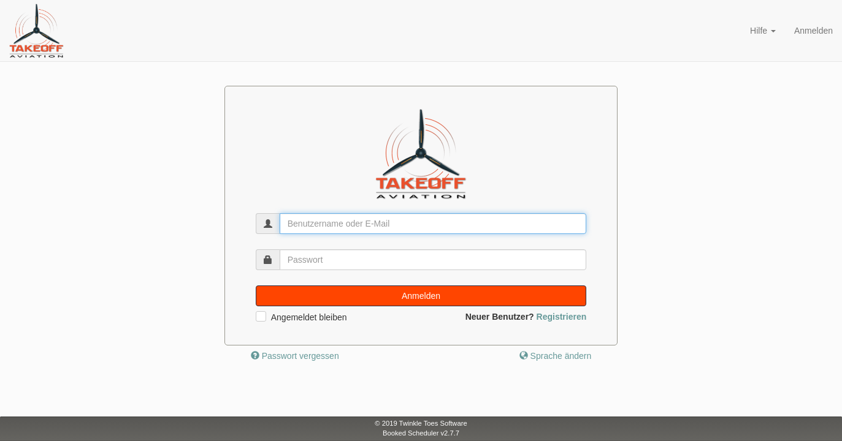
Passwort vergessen (295, 356)
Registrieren (562, 317)
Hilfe (763, 31)
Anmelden (813, 31)
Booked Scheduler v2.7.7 (421, 433)
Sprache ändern (555, 356)
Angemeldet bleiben (309, 317)
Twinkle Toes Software (433, 423)
